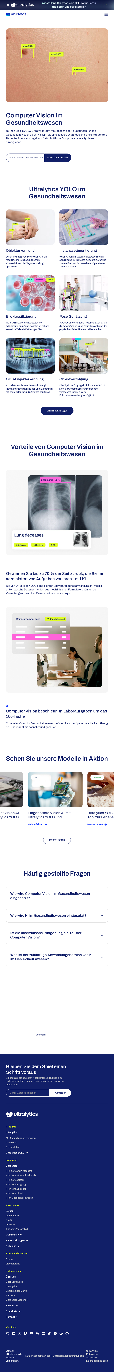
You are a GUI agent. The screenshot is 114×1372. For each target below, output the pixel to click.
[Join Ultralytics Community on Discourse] (25, 1333)
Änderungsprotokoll (17, 1229)
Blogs (9, 1220)
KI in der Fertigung (16, 1184)
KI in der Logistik (15, 1180)
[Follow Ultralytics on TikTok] (49, 1333)
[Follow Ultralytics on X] (19, 1333)
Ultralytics (11, 1286)
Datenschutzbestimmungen (68, 1356)
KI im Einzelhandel (16, 1189)
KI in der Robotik (15, 1193)
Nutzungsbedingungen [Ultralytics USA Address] (37, 1356)
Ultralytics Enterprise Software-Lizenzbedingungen (97, 1356)
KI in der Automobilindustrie (21, 1175)
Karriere (10, 1295)
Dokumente (12, 1215)
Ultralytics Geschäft (17, 1300)
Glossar (10, 1224)
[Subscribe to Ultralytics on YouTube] (31, 1333)
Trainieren (11, 1142)
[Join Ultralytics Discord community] (67, 1333)
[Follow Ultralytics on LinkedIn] (13, 1333)
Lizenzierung (13, 1263)
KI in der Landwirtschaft (19, 1171)
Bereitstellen (13, 1147)
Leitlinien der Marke (16, 1291)
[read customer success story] (62, 799)
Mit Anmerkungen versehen (21, 1138)
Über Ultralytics (14, 1282)
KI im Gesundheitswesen (19, 1198)
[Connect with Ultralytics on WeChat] (37, 1333)
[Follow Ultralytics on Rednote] (43, 1333)
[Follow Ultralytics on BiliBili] (55, 1333)
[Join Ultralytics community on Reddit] (61, 1333)
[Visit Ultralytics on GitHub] (8, 1333)
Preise (9, 1259)
